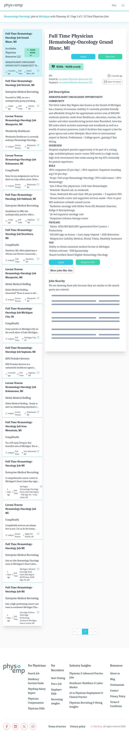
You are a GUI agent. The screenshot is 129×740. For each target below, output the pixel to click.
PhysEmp (97, 726)
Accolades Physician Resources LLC (75, 79)
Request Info (88, 262)
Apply (83, 56)
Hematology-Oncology (17, 16)
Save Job (110, 56)
